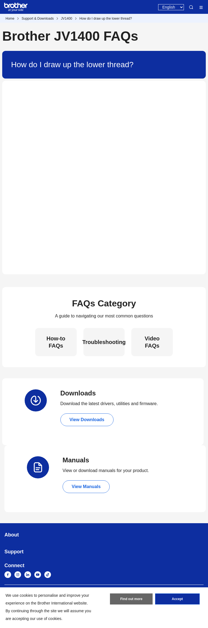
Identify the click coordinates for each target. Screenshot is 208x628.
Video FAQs (152, 342)
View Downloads (87, 419)
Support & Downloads (38, 18)
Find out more (131, 599)
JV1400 (66, 18)
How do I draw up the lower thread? (105, 18)
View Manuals (86, 486)
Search (191, 7)
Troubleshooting (104, 342)
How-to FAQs (56, 342)
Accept (177, 599)
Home (10, 18)
